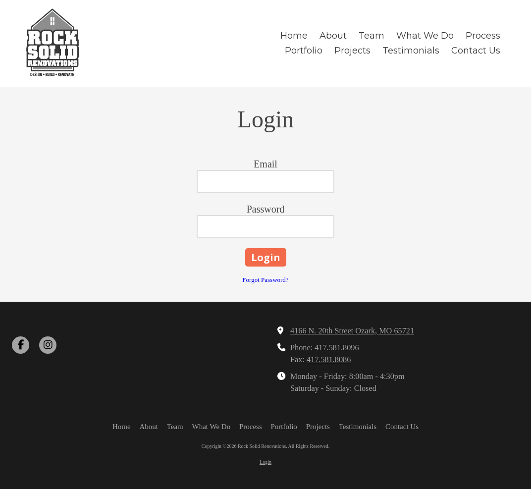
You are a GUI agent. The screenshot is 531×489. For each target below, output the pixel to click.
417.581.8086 (329, 359)
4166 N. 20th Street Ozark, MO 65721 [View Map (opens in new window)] (352, 330)
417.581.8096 (337, 347)
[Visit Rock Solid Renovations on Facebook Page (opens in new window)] (20, 345)
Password (266, 209)
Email (265, 164)
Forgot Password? (265, 279)
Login (265, 462)
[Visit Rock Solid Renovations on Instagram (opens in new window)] (47, 345)
